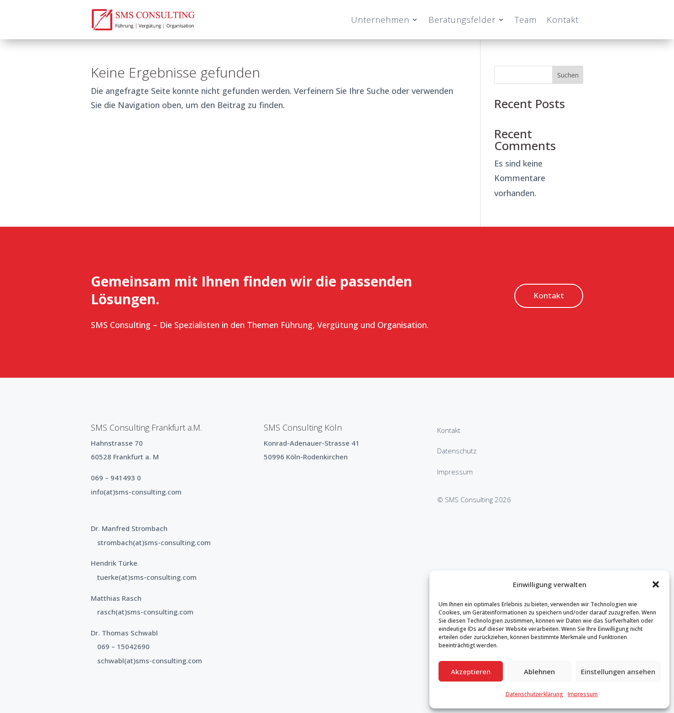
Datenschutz (456, 450)
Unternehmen (380, 19)
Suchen (568, 75)
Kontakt (563, 19)
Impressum (583, 694)
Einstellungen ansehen (618, 671)
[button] (655, 584)
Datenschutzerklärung (534, 694)
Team (526, 19)
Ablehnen (539, 671)
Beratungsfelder (462, 19)
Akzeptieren (471, 671)
